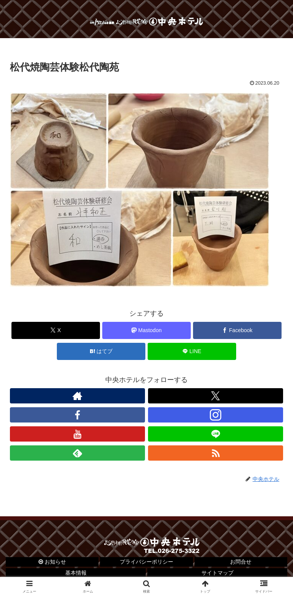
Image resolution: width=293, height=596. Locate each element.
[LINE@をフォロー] (215, 434)
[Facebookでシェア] (237, 330)
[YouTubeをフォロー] (77, 434)
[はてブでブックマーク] (101, 351)
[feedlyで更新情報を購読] (77, 453)
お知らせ (52, 562)
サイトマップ (217, 573)
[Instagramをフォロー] (215, 415)
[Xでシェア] (55, 330)
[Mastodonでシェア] (146, 330)
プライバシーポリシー (146, 562)
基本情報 (76, 573)
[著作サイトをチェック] (77, 395)
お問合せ (240, 562)
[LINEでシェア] (192, 351)
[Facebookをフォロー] (77, 415)
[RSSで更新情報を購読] (215, 453)
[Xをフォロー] (215, 395)
